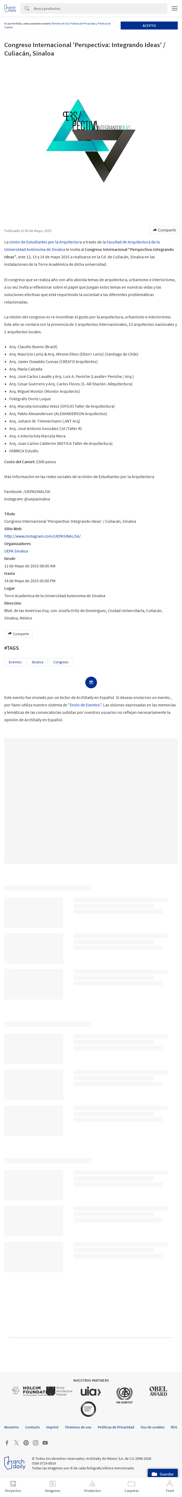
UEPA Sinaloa (16, 551)
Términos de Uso (60, 23)
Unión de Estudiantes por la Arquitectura (45, 241)
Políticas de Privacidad (82, 23)
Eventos (15, 662)
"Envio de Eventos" (84, 704)
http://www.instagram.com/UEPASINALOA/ (42, 536)
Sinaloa (37, 662)
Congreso (61, 662)
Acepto (149, 25)
